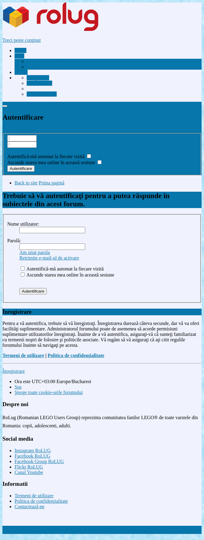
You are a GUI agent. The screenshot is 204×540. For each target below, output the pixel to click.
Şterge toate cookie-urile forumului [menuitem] (49, 392)
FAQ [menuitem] (31, 66)
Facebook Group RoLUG (39, 461)
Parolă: (14, 240)
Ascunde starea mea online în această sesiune (54, 162)
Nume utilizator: (23, 224)
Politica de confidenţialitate (76, 355)
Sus (18, 386)
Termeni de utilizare (23, 355)
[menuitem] (50, 61)
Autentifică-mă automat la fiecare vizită (49, 156)
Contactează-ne (30, 506)
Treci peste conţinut (21, 40)
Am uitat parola (22, 150)
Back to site (26, 182)
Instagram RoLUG (33, 450)
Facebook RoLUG (32, 456)
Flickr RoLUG (29, 466)
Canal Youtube (29, 472)
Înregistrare (13, 130)
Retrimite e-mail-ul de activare (49, 257)
